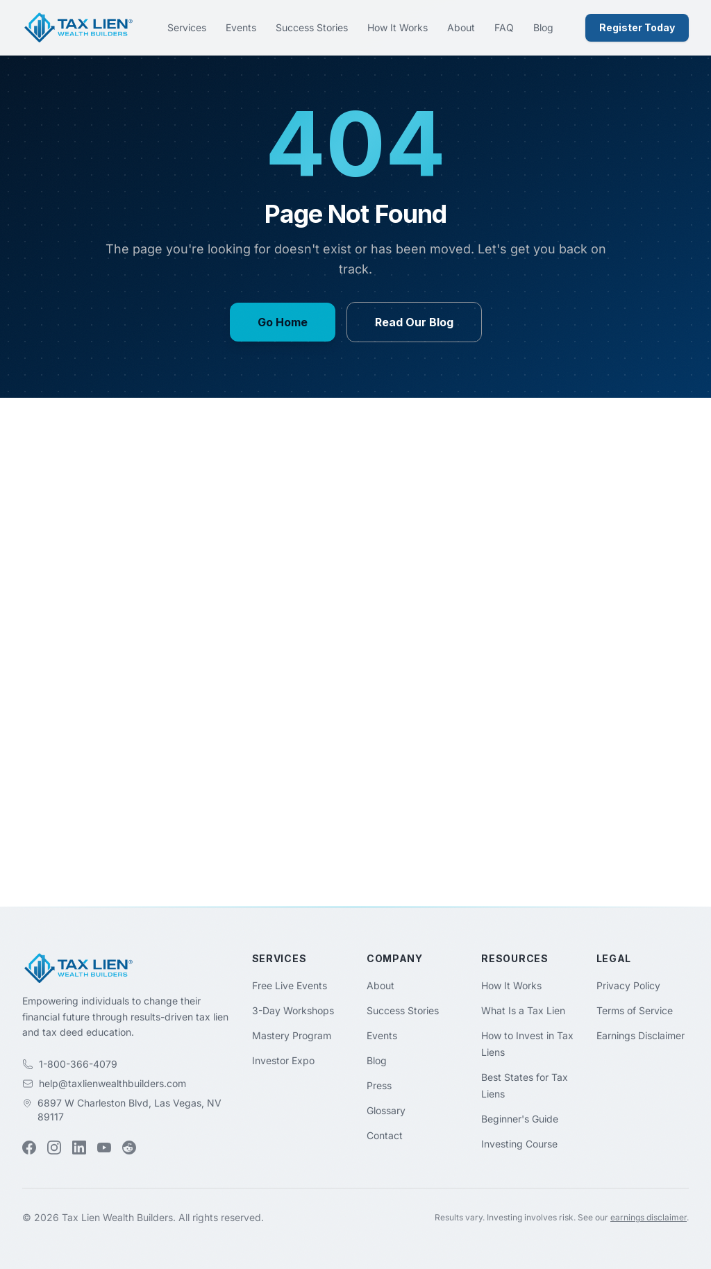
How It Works (397, 27)
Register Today (637, 27)
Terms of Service (634, 1010)
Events (241, 27)
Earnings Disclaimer (640, 1035)
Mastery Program (291, 1035)
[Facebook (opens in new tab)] (29, 1147)
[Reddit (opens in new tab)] (129, 1147)
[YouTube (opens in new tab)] (104, 1147)
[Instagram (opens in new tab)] (54, 1147)
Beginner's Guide (519, 1119)
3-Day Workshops (293, 1010)
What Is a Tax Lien (523, 1010)
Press (379, 1085)
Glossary (386, 1110)
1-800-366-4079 (78, 1064)
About (461, 27)
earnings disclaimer (648, 1217)
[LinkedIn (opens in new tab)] (79, 1147)
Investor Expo (283, 1060)
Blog (543, 27)
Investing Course (519, 1144)
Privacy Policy (628, 985)
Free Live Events (289, 985)
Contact (385, 1135)
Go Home (283, 322)
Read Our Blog (414, 322)
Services (186, 27)
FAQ (504, 27)
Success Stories (312, 27)
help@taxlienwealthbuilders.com (112, 1083)
